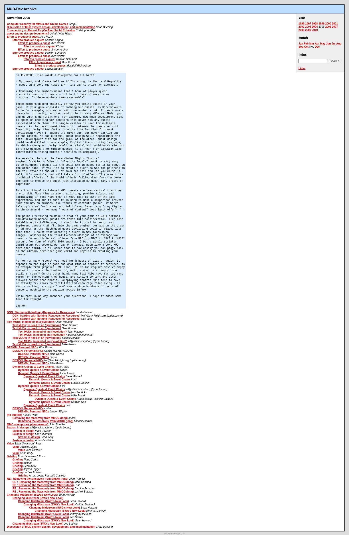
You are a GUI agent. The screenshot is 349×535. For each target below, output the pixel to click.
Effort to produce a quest (23, 36)
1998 (315, 23)
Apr (317, 43)
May (322, 43)
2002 (301, 26)
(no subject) (14, 414)
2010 (315, 30)
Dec (317, 46)
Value (10, 443)
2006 (328, 26)
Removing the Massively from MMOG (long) (40, 418)
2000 (328, 23)
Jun (328, 43)
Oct (306, 46)
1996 (301, 23)
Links (301, 68)
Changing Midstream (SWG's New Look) (32, 494)
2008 (301, 30)
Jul (333, 43)
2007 (335, 26)
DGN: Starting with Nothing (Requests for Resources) (41, 312)
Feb (306, 43)
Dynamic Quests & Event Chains (33, 366)
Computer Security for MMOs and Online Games (37, 24)
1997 (308, 23)
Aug (338, 43)
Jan (300, 43)
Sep (300, 46)
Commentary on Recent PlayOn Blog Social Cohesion (41, 30)
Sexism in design (18, 427)
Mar (311, 43)
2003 (308, 26)
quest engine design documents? (28, 33)
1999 (322, 23)
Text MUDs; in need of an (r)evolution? (31, 321)
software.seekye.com (174, 533)
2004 (315, 26)
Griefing (12, 456)
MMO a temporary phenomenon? (28, 424)
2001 (335, 23)
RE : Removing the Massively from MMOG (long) (37, 478)
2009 (308, 30)
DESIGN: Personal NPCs (22, 347)
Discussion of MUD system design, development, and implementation (51, 27)
